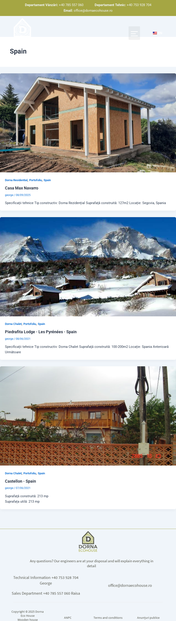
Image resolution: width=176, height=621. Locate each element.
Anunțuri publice (148, 617)
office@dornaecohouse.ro (130, 585)
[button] (134, 33)
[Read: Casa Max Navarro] (88, 123)
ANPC (67, 618)
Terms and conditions (108, 617)
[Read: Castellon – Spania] (88, 416)
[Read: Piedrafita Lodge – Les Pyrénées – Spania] (88, 267)
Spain (47, 180)
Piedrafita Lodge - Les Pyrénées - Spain (41, 332)
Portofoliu (35, 180)
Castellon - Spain (20, 481)
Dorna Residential (16, 180)
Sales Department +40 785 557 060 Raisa (46, 593)
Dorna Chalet (13, 324)
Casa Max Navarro (21, 188)
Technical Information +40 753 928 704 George (46, 580)
